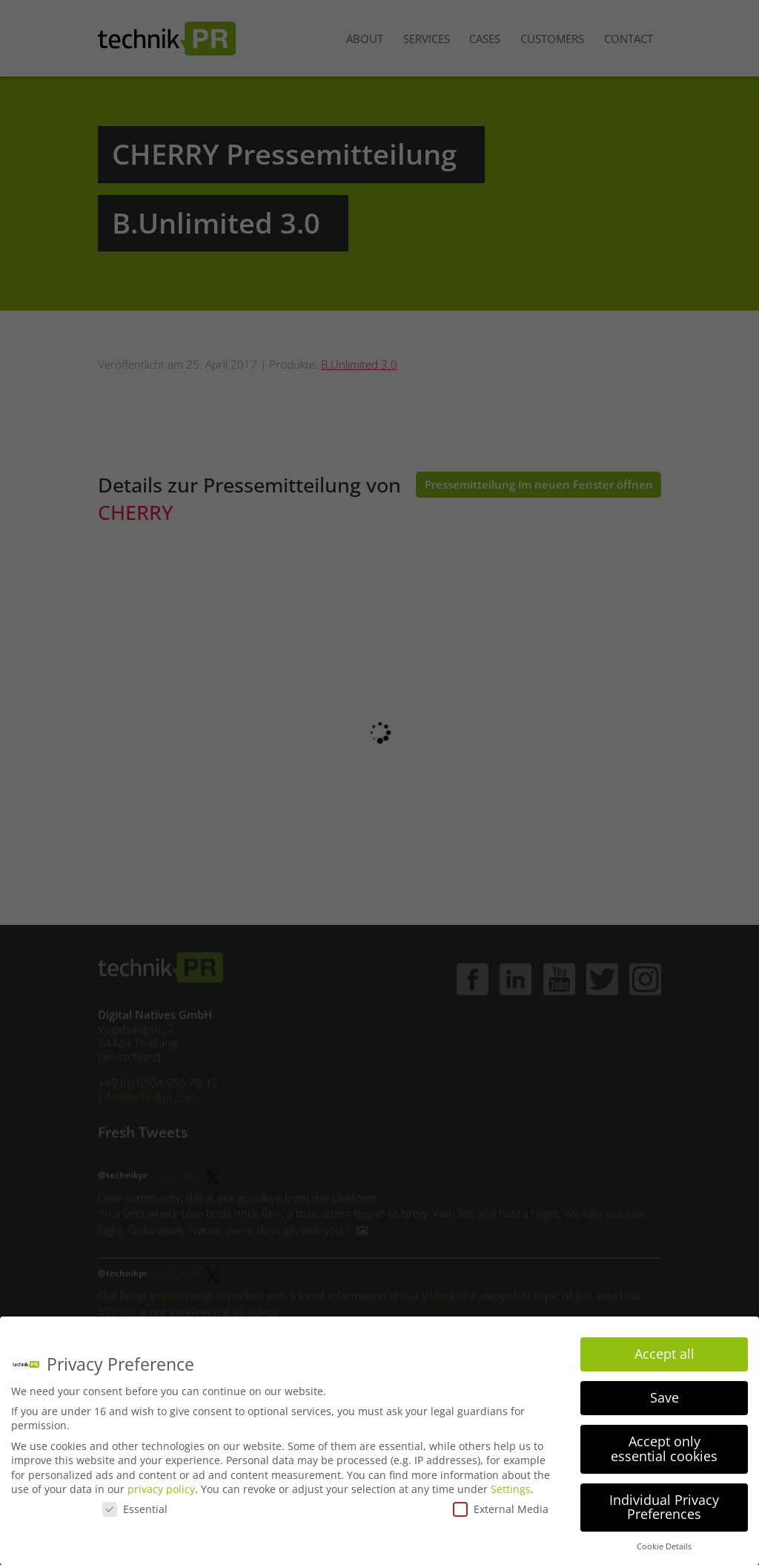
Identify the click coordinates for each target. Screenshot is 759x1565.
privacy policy (161, 1489)
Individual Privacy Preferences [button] (664, 1507)
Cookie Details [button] (664, 1546)
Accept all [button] (664, 1354)
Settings (511, 1489)
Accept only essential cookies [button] (664, 1448)
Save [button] (664, 1397)
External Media (500, 1509)
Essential (135, 1509)
